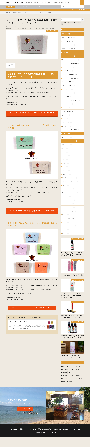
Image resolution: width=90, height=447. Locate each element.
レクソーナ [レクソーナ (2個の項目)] (79, 378)
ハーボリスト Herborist (68, 85)
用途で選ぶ (36, 2)
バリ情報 (61, 2)
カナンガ (65, 229)
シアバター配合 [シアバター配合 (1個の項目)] (71, 366)
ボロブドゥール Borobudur (69, 74)
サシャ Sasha (66, 107)
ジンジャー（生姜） (68, 203)
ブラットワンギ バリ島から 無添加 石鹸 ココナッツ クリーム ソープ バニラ (51, 12)
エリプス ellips (66, 126)
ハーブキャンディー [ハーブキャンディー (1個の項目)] (66, 369)
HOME (8, 12)
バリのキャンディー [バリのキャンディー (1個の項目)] (77, 369)
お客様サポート (23, 429)
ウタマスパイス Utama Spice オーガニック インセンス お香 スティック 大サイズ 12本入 (72, 316)
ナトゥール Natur (67, 89)
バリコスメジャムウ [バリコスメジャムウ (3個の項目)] (66, 375)
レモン (65, 152)
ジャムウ (25, 6)
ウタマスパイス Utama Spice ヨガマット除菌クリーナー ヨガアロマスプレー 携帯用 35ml (72, 336)
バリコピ (30, 6)
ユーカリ (65, 163)
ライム (65, 159)
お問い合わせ (68, 2)
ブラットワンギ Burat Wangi (32, 28)
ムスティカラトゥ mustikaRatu (70, 63)
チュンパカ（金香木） (68, 200)
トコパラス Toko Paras (68, 93)
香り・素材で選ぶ (46, 2)
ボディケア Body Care (43, 28)
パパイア (65, 185)
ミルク (65, 167)
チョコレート (66, 196)
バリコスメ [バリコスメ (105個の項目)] (72, 372)
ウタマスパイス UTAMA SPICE (70, 130)
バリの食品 (54, 2)
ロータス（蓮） (67, 144)
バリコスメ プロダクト (68, 56)
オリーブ (65, 233)
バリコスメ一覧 (28, 2)
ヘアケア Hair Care (67, 41)
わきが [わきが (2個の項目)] (63, 366)
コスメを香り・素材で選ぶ (17, 12)
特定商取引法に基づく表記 (60, 429)
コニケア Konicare (67, 111)
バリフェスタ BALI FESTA (14, 2)
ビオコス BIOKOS (68, 82)
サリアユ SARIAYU (67, 104)
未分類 (65, 52)
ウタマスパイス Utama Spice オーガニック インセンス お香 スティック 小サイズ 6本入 (72, 274)
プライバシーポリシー (75, 429)
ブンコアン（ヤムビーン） (69, 178)
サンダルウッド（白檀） (69, 211)
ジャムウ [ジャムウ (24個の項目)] (79, 366)
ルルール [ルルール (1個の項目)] (72, 378)
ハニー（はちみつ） (68, 189)
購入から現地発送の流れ (44, 429)
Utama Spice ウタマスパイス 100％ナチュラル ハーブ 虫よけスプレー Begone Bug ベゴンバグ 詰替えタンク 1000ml (72, 295)
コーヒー (65, 214)
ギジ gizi (65, 119)
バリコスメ (52, 28)
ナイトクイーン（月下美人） (70, 192)
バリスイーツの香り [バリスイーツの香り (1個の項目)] (77, 375)
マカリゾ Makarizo (67, 71)
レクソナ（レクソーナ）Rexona (70, 60)
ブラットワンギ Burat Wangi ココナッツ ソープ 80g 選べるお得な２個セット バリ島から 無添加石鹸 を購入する (32, 211)
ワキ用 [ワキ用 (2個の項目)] (63, 381)
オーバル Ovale (67, 122)
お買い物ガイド (13, 429)
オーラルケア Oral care (68, 48)
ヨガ (39, 6)
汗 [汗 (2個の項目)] (75, 381)
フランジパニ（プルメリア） (70, 181)
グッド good (66, 115)
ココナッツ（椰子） (29, 12)
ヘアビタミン (19, 6)
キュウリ (65, 222)
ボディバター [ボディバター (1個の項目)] (65, 378)
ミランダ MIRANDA (68, 67)
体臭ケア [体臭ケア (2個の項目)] (70, 381)
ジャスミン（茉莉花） (68, 207)
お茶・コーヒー (67, 137)
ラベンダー (66, 155)
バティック (34, 6)
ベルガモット (66, 174)
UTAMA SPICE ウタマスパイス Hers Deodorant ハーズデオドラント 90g (71, 356)
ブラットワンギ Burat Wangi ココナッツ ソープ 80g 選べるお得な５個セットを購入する (32, 307)
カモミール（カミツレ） (69, 226)
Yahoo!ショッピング (25, 408)
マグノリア (66, 170)
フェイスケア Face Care (20, 28)
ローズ (65, 148)
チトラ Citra (66, 96)
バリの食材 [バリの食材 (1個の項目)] (64, 372)
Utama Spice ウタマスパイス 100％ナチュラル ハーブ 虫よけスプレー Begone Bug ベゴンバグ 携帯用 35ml (72, 254)
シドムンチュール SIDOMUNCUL (71, 100)
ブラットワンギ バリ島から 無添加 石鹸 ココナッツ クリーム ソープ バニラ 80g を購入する (32, 113)
